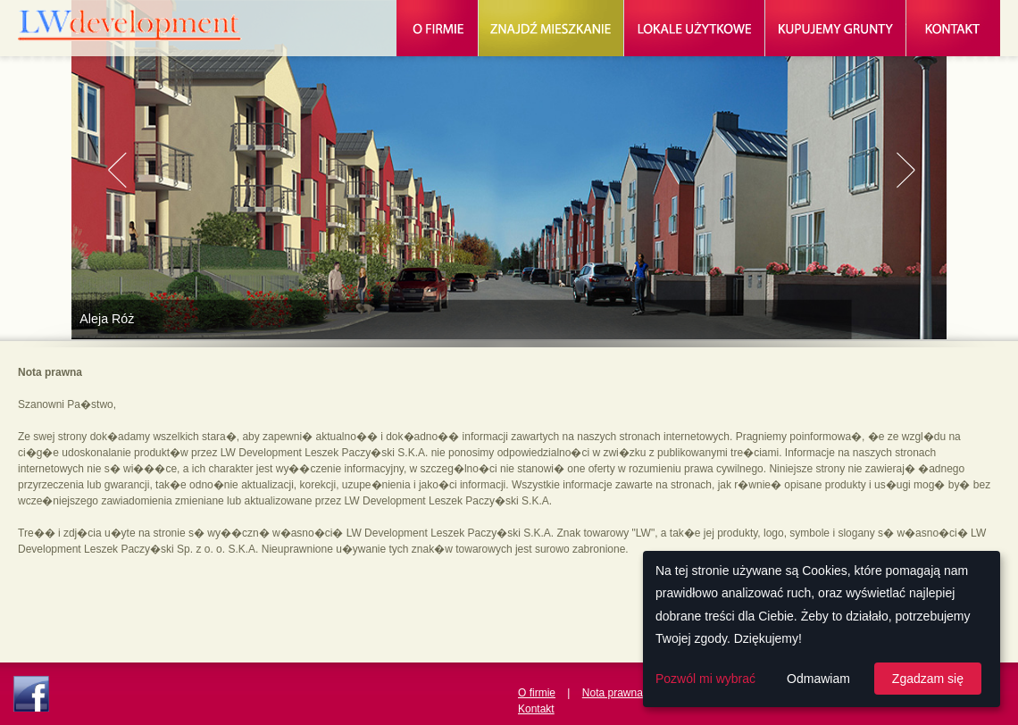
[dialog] (821, 629)
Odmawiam (818, 678)
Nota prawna (612, 693)
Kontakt (536, 709)
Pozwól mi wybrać (705, 678)
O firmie (536, 693)
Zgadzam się (928, 678)
